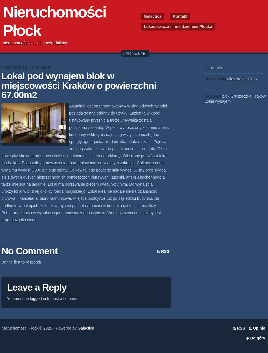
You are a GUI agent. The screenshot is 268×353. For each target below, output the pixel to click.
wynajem (222, 101)
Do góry (257, 338)
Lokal (209, 101)
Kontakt (180, 16)
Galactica (152, 16)
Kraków (259, 96)
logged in (38, 298)
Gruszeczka (240, 96)
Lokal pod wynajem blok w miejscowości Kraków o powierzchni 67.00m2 (78, 85)
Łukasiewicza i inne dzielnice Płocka (178, 26)
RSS (165, 251)
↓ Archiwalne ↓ (135, 53)
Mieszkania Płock (242, 79)
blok (226, 96)
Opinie (259, 328)
